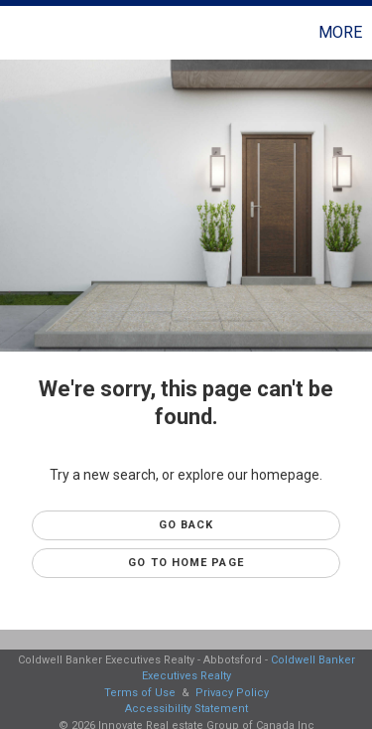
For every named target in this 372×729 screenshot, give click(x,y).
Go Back (186, 524)
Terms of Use (140, 692)
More (340, 32)
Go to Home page (186, 562)
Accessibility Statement (186, 708)
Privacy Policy (232, 692)
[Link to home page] (18, 33)
